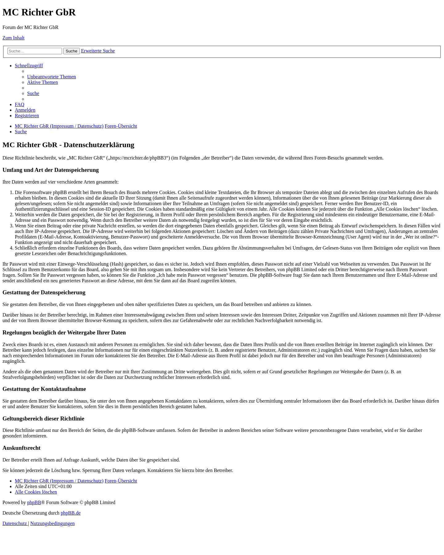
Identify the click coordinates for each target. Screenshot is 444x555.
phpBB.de (70, 513)
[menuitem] (51, 76)
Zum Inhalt (13, 37)
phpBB (34, 502)
